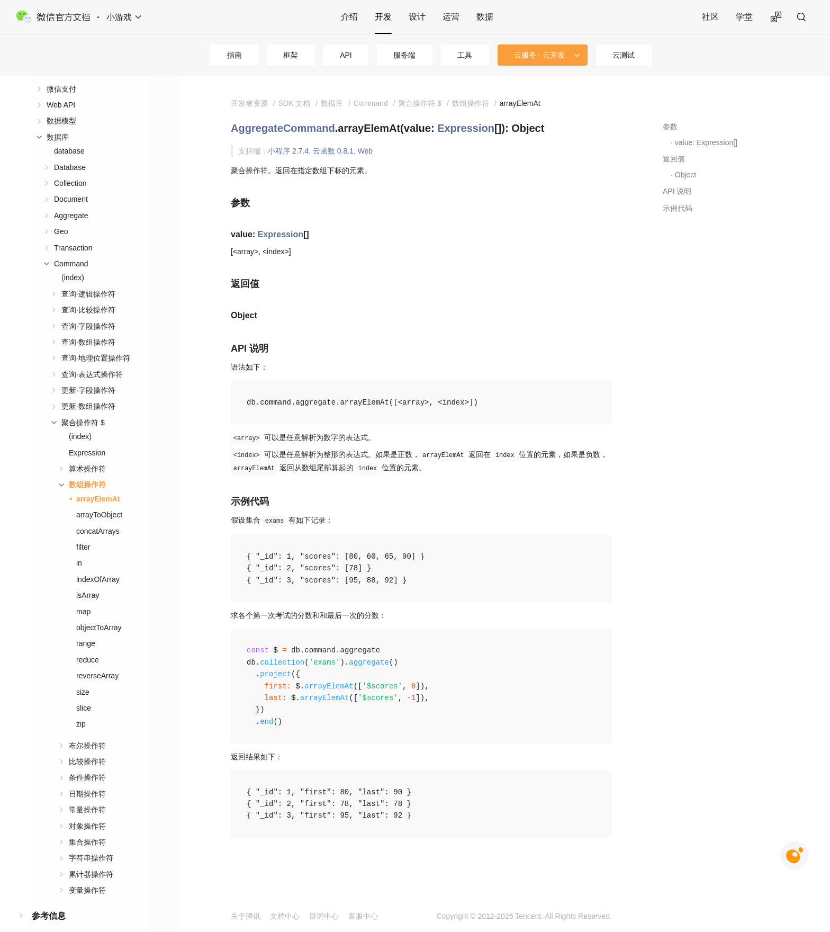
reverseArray (97, 659)
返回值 (674, 159)
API (346, 55)
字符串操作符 (91, 841)
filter (83, 530)
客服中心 (363, 916)
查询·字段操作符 (88, 309)
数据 (484, 16)
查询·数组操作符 (88, 325)
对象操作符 (87, 809)
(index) (72, 260)
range (85, 626)
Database (70, 150)
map (83, 594)
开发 (383, 16)
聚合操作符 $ (83, 405)
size (82, 675)
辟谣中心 (324, 916)
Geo (61, 214)
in (79, 546)
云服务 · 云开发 (539, 55)
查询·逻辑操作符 (88, 277)
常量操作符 (87, 792)
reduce (87, 643)
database (69, 134)
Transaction (73, 231)
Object (685, 175)
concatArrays (98, 514)
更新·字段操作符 (88, 373)
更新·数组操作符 (88, 389)
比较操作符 (87, 744)
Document (71, 182)
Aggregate (71, 198)
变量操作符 (87, 873)
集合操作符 (87, 825)
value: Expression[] (706, 142)
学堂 (744, 16)
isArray (88, 578)
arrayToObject (99, 498)
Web (365, 151)
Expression (87, 436)
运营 (451, 16)
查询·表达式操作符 (92, 357)
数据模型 (61, 104)
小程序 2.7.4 (288, 151)
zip (81, 707)
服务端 (404, 55)
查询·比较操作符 (88, 293)
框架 (290, 55)
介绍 (349, 16)
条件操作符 (87, 760)
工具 (464, 55)
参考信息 (49, 898)
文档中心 (285, 916)
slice (83, 691)
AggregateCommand (283, 128)
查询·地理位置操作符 (95, 341)
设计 (417, 16)
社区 (710, 16)
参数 (670, 126)
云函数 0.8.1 (333, 151)
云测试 (623, 55)
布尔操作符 (87, 728)
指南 (234, 55)
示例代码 (677, 208)
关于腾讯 (245, 916)
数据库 (58, 120)
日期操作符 (87, 777)
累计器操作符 (91, 857)
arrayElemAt (98, 482)
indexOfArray (98, 562)
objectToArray (99, 610)
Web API (61, 88)
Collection (70, 166)
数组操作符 (87, 467)
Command (71, 247)
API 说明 (677, 191)
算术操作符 (87, 451)
